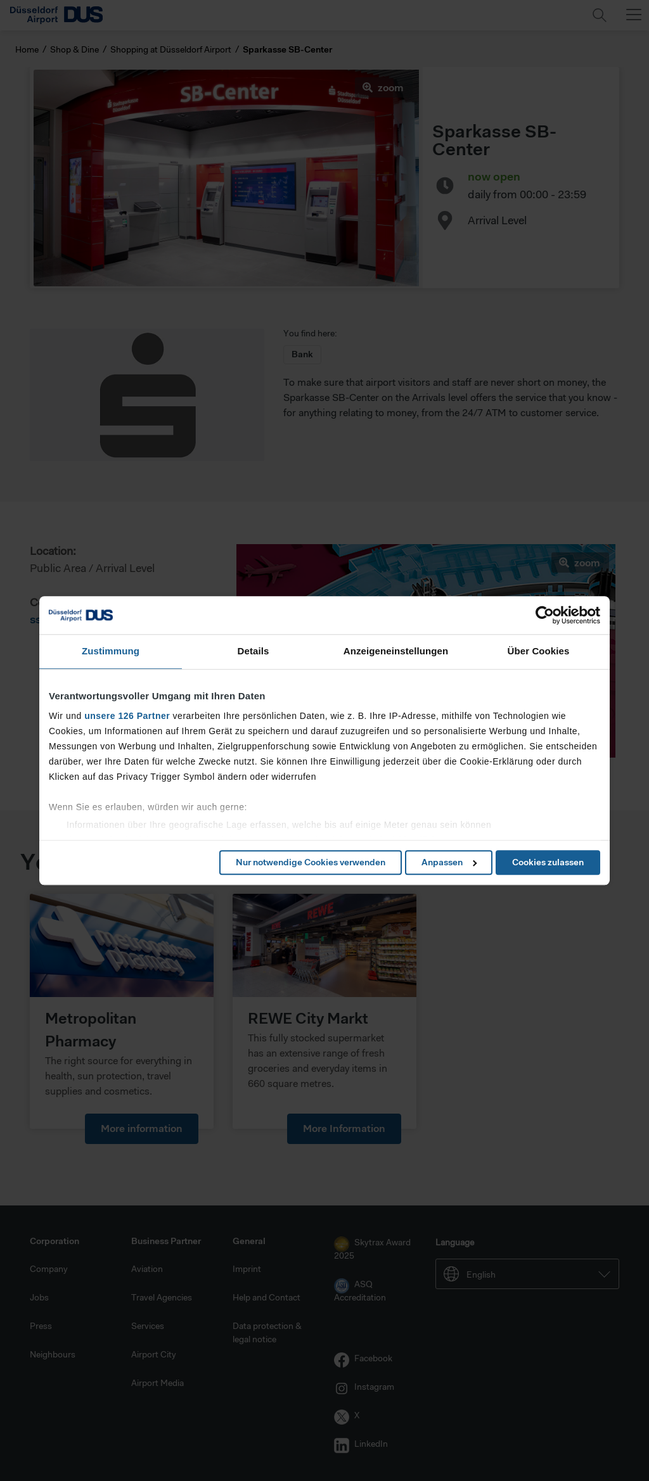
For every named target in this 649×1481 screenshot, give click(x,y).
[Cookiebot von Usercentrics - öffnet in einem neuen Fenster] (544, 615)
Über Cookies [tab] (539, 650)
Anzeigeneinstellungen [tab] (396, 650)
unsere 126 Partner (127, 716)
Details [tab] (253, 650)
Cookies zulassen (548, 862)
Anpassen (449, 862)
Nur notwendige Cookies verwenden (310, 862)
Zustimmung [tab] (110, 650)
